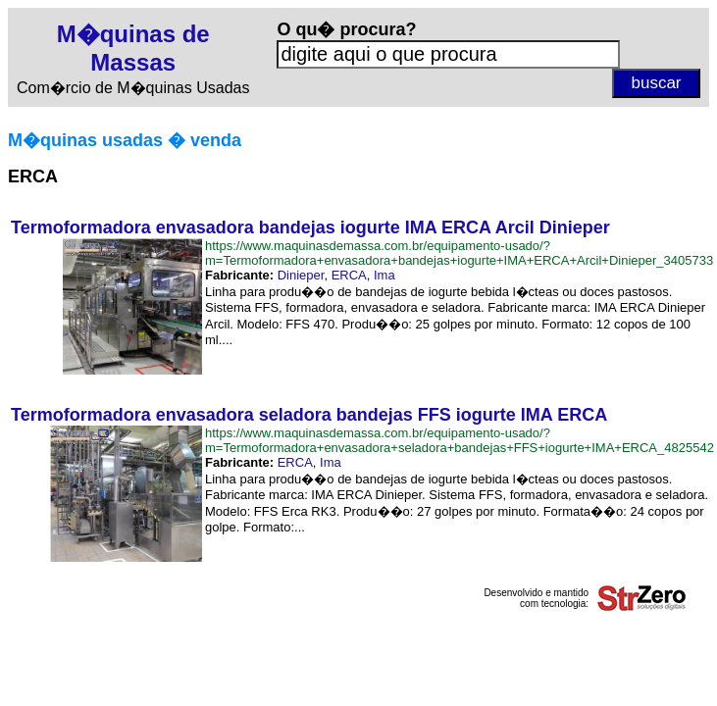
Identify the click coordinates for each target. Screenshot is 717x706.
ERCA (349, 275)
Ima (384, 275)
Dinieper (301, 275)
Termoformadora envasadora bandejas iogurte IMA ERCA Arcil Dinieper (310, 227)
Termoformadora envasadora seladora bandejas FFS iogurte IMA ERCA (309, 415)
